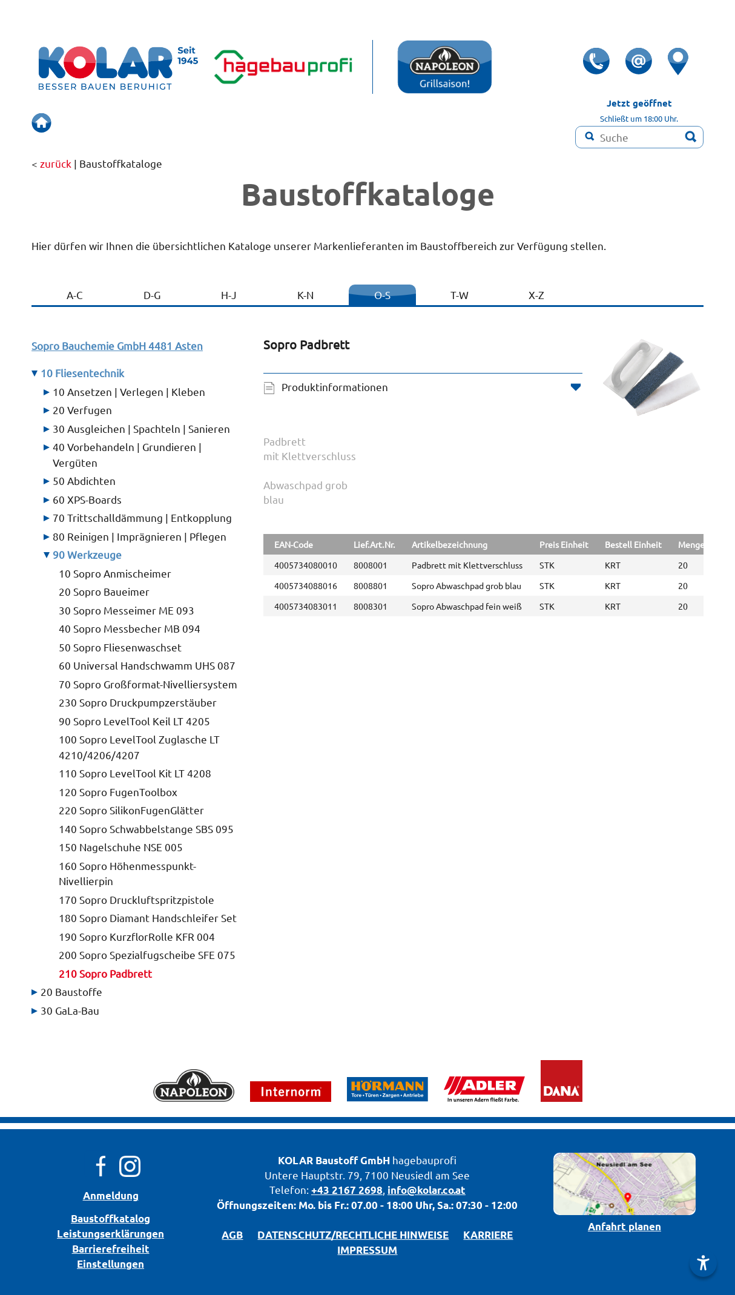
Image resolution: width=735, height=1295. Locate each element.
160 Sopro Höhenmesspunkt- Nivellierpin (127, 873)
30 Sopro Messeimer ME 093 (126, 610)
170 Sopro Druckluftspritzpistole (136, 899)
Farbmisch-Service (429, 122)
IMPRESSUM (367, 1250)
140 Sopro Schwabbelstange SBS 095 (146, 828)
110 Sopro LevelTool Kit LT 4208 (135, 772)
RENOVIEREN (342, 122)
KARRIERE (488, 1234)
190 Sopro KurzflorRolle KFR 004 (137, 936)
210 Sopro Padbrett (105, 973)
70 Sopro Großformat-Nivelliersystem (148, 683)
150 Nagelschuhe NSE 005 (121, 846)
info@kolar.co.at (426, 1190)
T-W (459, 294)
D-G (151, 294)
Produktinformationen (335, 386)
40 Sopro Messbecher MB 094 (129, 628)
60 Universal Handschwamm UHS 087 (147, 665)
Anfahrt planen (624, 1226)
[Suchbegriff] (639, 137)
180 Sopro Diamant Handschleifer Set (148, 917)
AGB (232, 1234)
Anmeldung (111, 1195)
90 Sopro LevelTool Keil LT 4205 (134, 720)
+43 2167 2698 (347, 1190)
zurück (55, 163)
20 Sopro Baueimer (104, 591)
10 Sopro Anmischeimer (115, 573)
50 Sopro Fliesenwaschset (120, 647)
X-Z (536, 294)
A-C (75, 294)
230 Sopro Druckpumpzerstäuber (138, 702)
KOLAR (295, 1160)
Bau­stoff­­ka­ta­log (110, 1218)
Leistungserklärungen (110, 1233)
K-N (305, 294)
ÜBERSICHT (92, 122)
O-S (382, 294)
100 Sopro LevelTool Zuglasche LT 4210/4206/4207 (139, 747)
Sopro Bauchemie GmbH (117, 345)
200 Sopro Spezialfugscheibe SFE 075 (147, 954)
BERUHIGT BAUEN (175, 122)
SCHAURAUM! (265, 122)
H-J (229, 294)
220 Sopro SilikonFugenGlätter (131, 809)
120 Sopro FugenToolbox (118, 791)
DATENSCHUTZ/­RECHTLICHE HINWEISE (353, 1234)
